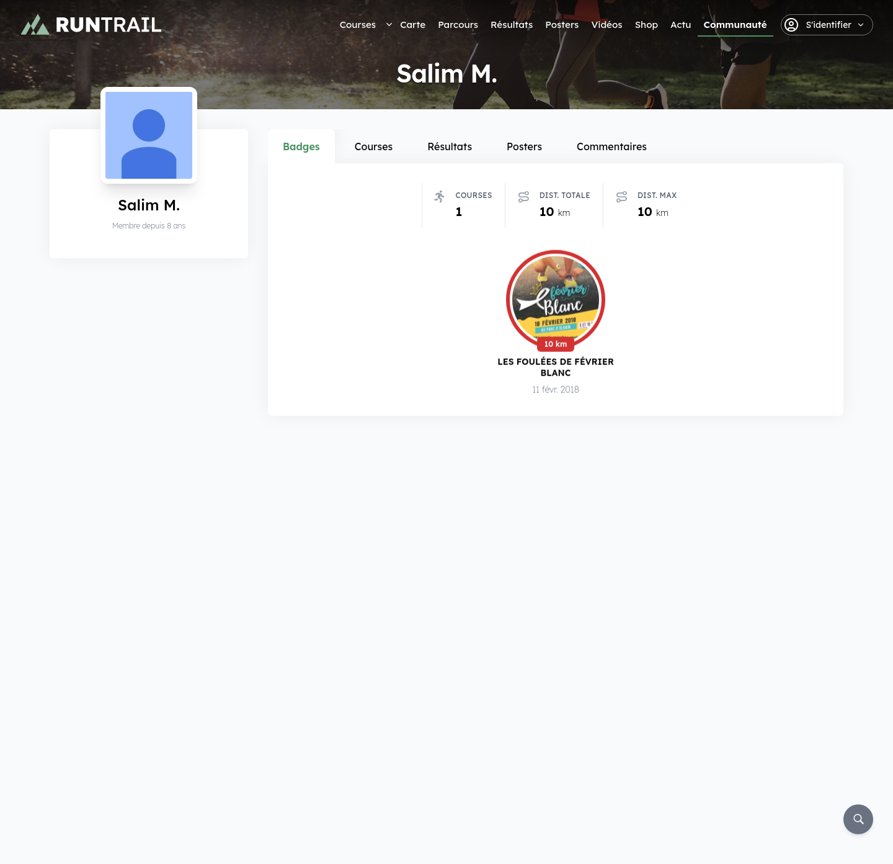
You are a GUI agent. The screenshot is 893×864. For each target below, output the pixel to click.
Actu (680, 24)
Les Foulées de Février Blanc (555, 367)
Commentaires (612, 146)
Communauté (735, 24)
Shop (646, 24)
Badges (301, 146)
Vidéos (606, 24)
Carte (412, 24)
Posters (562, 24)
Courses (358, 24)
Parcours (458, 24)
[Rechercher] (858, 819)
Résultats (512, 24)
